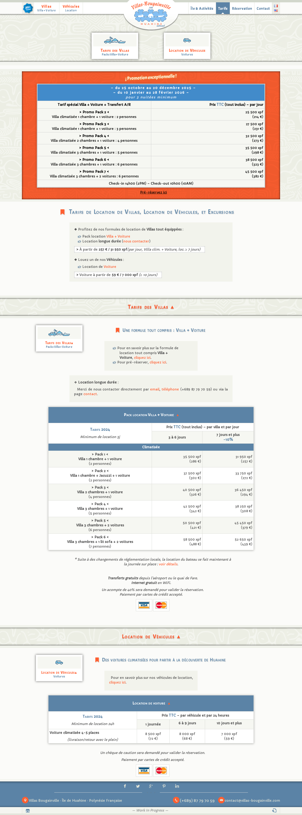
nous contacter (136, 241)
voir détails (168, 564)
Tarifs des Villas (115, 50)
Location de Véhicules (187, 50)
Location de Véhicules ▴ (151, 636)
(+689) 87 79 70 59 (197, 800)
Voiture (110, 267)
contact (90, 394)
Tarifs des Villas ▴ (151, 307)
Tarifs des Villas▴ (59, 343)
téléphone (170, 389)
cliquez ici (142, 358)
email (154, 389)
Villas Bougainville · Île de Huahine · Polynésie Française (75, 801)
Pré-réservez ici (153, 192)
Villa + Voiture (118, 236)
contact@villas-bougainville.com (252, 801)
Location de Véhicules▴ (59, 672)
